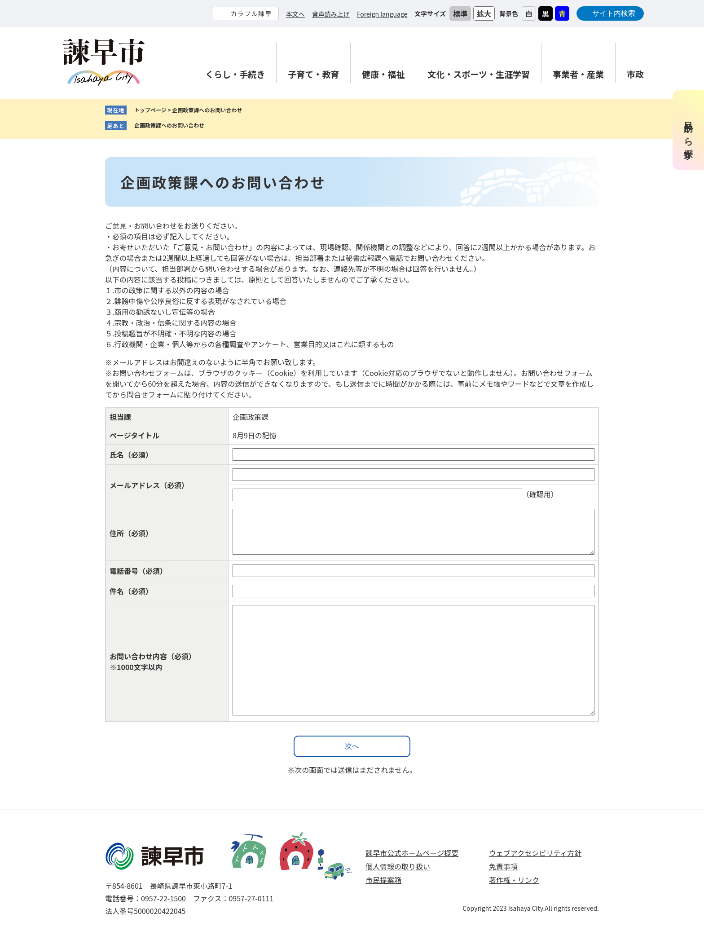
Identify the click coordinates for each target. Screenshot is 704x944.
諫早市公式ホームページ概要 (411, 852)
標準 (460, 13)
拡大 (484, 13)
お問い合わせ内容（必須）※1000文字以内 (153, 661)
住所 (131, 533)
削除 (211, 125)
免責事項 (503, 866)
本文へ (295, 13)
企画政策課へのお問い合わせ (169, 125)
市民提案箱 (383, 879)
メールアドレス (149, 485)
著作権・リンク (514, 879)
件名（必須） (131, 591)
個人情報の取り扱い (397, 866)
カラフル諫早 (251, 13)
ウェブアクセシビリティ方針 (535, 852)
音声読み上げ (331, 13)
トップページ (150, 110)
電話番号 (138, 570)
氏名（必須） (131, 454)
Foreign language (382, 13)
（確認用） (540, 494)
